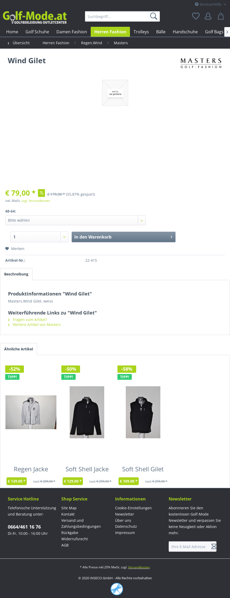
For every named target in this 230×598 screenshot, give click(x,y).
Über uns (123, 520)
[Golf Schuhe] (37, 32)
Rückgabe (69, 532)
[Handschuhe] (185, 32)
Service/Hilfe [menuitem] (208, 4)
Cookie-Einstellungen (133, 507)
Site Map (69, 507)
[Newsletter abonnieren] (214, 546)
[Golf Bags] (214, 32)
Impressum (125, 532)
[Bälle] (161, 32)
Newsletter (124, 514)
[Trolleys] (141, 32)
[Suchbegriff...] (122, 16)
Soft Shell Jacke (87, 470)
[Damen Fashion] (72, 32)
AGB (65, 545)
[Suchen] (154, 16)
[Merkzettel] (196, 16)
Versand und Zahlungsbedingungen (81, 523)
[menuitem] (122, 16)
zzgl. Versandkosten (35, 200)
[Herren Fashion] (110, 32)
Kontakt (68, 514)
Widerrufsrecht (74, 538)
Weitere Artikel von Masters (34, 324)
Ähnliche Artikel (18, 348)
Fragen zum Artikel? (27, 319)
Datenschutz (126, 526)
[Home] (12, 32)
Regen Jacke (31, 470)
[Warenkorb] (221, 16)
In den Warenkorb (123, 236)
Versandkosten (139, 567)
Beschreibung (16, 274)
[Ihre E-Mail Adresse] (190, 546)
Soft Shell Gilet (143, 470)
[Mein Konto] (209, 16)
